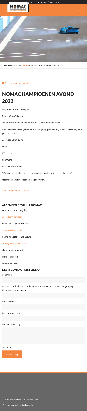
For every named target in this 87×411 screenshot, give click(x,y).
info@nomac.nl (53, 2)
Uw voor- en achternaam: (14, 290)
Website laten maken (12, 405)
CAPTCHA (6, 347)
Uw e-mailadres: (10, 301)
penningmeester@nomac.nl (15, 243)
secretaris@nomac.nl (12, 230)
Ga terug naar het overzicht (16, 83)
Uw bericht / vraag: (11, 324)
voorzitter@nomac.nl (12, 216)
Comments (7, 274)
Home (26, 65)
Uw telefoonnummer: (12, 313)
